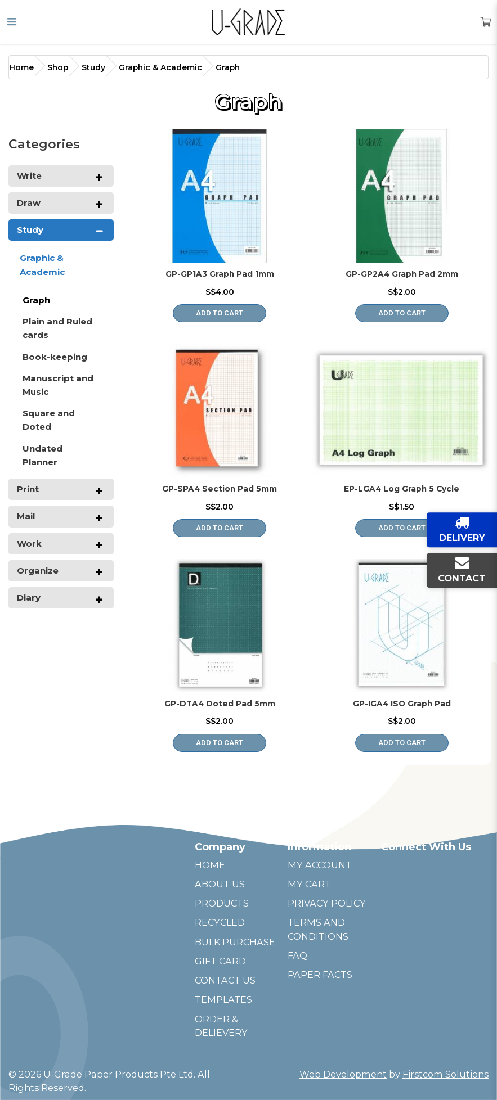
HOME (210, 865)
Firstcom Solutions (445, 1074)
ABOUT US (220, 884)
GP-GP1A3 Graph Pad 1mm (219, 273)
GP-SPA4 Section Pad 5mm (219, 488)
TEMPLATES (223, 999)
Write (29, 175)
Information (319, 847)
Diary (29, 597)
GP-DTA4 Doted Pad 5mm (219, 703)
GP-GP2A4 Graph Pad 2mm (402, 273)
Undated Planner (42, 455)
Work (29, 543)
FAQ (297, 955)
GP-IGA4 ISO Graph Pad (402, 703)
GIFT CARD (220, 961)
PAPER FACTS (320, 974)
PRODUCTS (222, 903)
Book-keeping (55, 356)
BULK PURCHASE (235, 942)
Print (28, 489)
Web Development (343, 1074)
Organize (38, 570)
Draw (29, 202)
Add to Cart (219, 313)
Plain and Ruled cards (57, 328)
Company (220, 847)
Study (93, 67)
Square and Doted (49, 420)
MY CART (309, 884)
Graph (228, 67)
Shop (57, 67)
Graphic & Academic (160, 67)
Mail (26, 516)
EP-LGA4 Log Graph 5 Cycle (401, 488)
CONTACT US (225, 980)
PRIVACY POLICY (327, 903)
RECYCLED (220, 922)
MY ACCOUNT (320, 865)
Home (21, 67)
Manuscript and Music (58, 385)
